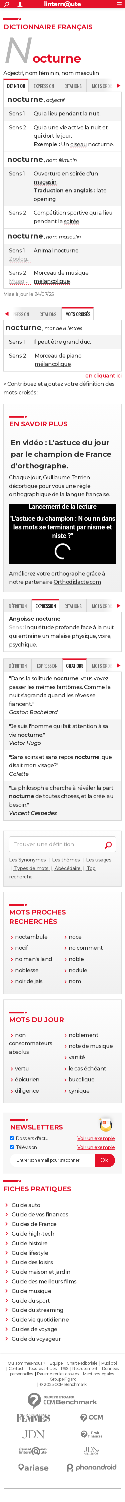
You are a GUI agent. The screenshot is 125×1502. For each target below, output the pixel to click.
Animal (43, 250)
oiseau (78, 144)
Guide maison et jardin (41, 1272)
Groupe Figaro (63, 1379)
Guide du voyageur (36, 1339)
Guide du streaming (38, 1310)
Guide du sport (31, 1301)
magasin (45, 182)
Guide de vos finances (40, 1214)
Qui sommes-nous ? (26, 1363)
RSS (64, 1368)
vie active (71, 127)
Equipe (56, 1363)
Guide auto (26, 1205)
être (56, 342)
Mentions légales (98, 1373)
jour (66, 136)
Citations (72, 85)
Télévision (23, 1147)
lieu (52, 113)
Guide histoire (30, 1243)
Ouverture (47, 174)
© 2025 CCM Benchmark (62, 1384)
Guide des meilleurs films (44, 1281)
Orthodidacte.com (77, 582)
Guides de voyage (34, 1329)
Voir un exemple (96, 1138)
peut (44, 342)
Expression (44, 85)
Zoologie (20, 259)
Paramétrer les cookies (57, 1373)
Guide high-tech (33, 1234)
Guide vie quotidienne (40, 1320)
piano (74, 356)
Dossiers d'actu (29, 1138)
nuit (94, 113)
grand (71, 342)
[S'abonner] (62, 1160)
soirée (77, 174)
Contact (16, 1368)
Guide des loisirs (32, 1262)
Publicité (109, 1363)
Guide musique (31, 1291)
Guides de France (34, 1224)
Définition (17, 605)
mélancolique (52, 281)
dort (48, 136)
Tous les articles (42, 1368)
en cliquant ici (103, 376)
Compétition (50, 213)
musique (77, 273)
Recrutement (85, 1368)
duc (85, 342)
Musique (20, 281)
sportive (77, 213)
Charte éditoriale (82, 1363)
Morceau (45, 273)
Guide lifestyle (30, 1253)
